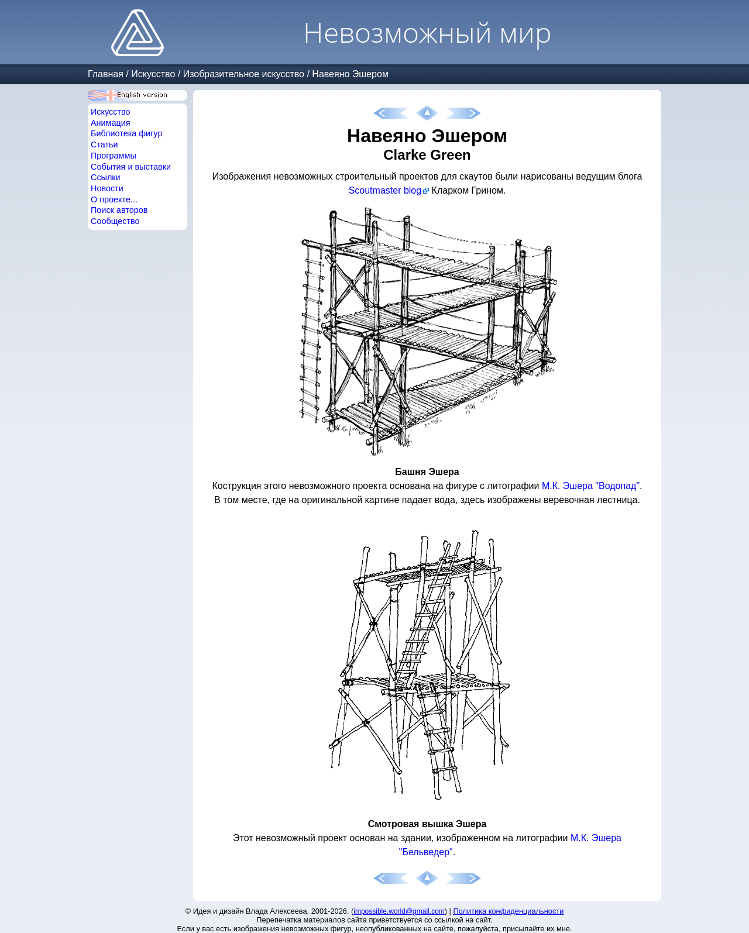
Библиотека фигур (126, 133)
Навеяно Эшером (350, 74)
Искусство (153, 74)
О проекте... (114, 199)
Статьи (104, 144)
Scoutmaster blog (385, 190)
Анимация (110, 123)
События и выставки (131, 166)
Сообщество (115, 221)
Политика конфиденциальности (508, 911)
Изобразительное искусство (243, 74)
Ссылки (106, 177)
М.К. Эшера (567, 486)
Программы (113, 155)
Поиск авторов (119, 210)
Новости (107, 188)
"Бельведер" (426, 852)
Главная (105, 74)
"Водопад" (617, 486)
